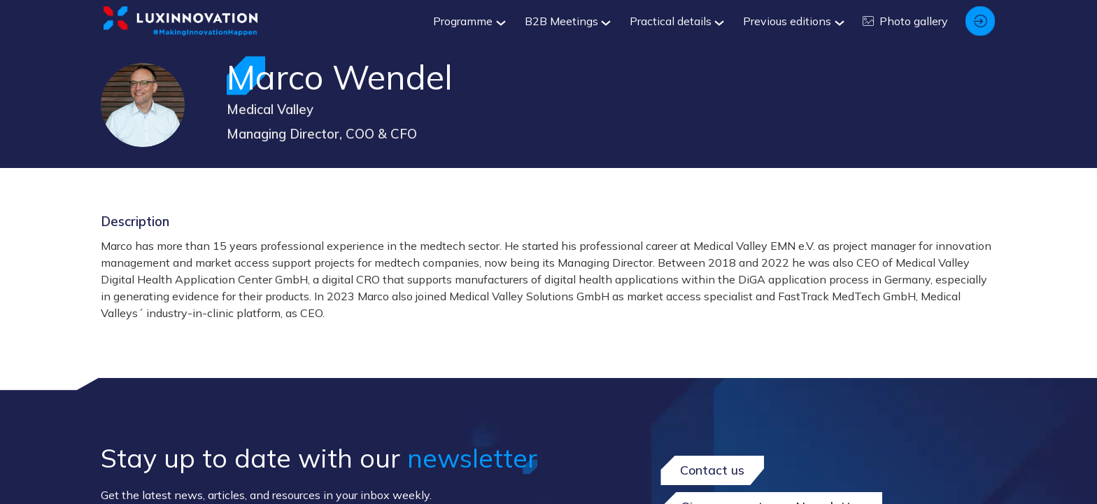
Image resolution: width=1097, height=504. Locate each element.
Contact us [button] (712, 470)
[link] (468, 21)
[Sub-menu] (498, 23)
